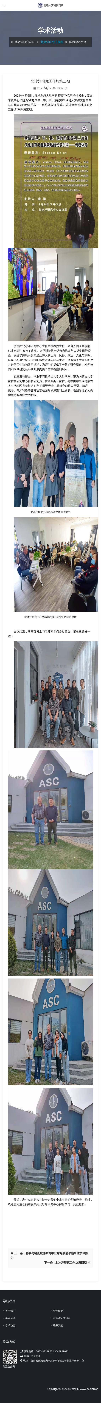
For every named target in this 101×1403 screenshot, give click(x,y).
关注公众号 (10, 1359)
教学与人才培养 (62, 1318)
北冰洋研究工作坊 (52, 42)
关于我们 (10, 1311)
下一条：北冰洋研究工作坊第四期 (67, 1262)
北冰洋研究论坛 (25, 42)
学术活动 (10, 1318)
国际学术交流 (77, 42)
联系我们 (58, 1325)
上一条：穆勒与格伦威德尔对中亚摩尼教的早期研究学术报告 (49, 1255)
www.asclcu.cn (89, 1389)
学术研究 (58, 1311)
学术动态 (10, 1325)
